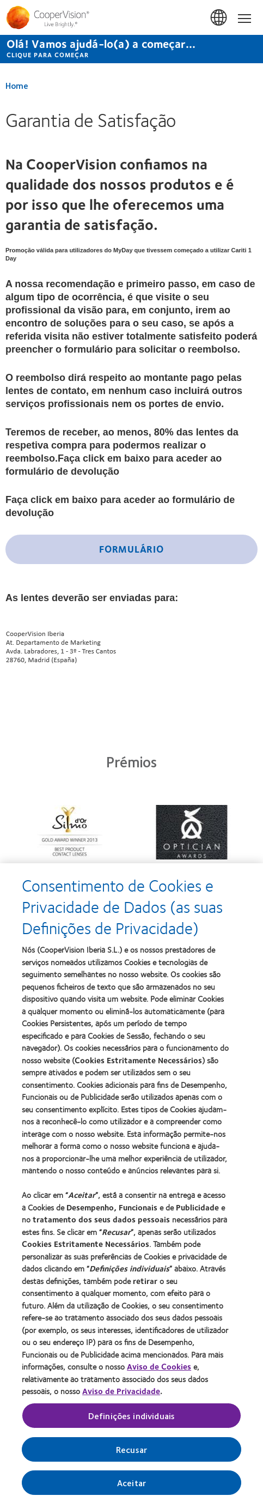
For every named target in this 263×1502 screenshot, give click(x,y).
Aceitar (131, 1486)
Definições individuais (131, 1419)
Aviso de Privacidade (121, 1394)
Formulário (131, 548)
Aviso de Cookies (159, 1370)
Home (16, 85)
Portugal (219, 18)
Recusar (131, 1453)
